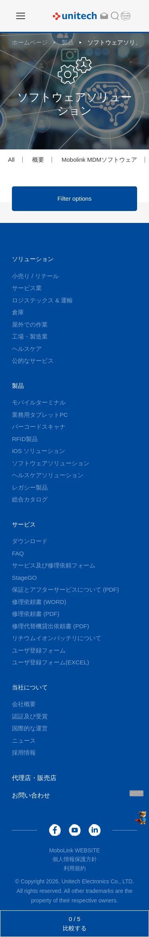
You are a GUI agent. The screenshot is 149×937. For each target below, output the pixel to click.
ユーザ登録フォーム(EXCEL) (50, 662)
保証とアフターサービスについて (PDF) (65, 589)
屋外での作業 (30, 324)
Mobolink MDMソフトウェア (99, 159)
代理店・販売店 (34, 777)
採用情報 (24, 752)
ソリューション (33, 259)
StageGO (24, 577)
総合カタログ (30, 499)
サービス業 (27, 288)
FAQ (18, 553)
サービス (24, 524)
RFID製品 (25, 439)
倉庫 (18, 312)
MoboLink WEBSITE (74, 850)
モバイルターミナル (39, 402)
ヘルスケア (27, 348)
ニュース (24, 740)
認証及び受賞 (30, 716)
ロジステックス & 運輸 (42, 300)
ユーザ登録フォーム (39, 650)
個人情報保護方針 (74, 859)
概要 (38, 159)
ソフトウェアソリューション (50, 463)
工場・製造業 (30, 336)
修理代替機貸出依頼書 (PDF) (50, 626)
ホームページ (30, 42)
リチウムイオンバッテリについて (56, 638)
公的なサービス (33, 360)
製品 (68, 42)
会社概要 (24, 704)
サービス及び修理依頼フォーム (53, 565)
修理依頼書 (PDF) (35, 613)
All (11, 159)
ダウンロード (30, 541)
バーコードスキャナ (39, 426)
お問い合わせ (31, 795)
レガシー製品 (30, 487)
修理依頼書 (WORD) (39, 601)
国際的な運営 (30, 728)
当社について (30, 687)
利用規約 (75, 868)
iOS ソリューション (38, 450)
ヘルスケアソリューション (47, 475)
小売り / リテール (35, 276)
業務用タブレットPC (40, 414)
